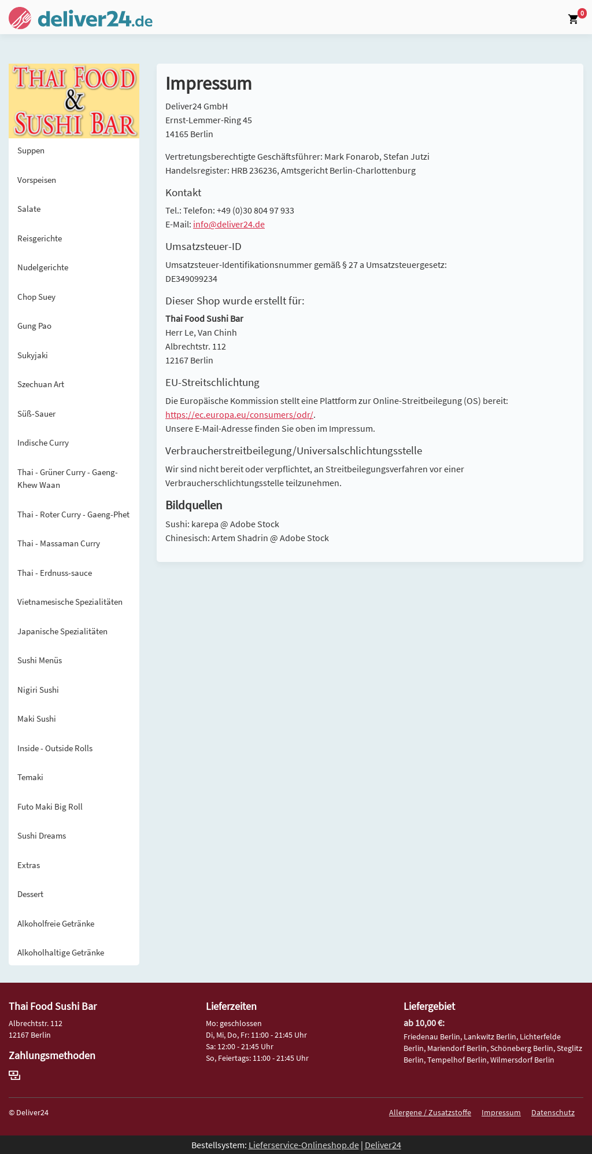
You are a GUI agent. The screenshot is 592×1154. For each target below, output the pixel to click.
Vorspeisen (36, 179)
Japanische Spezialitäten (62, 631)
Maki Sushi (36, 718)
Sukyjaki (32, 355)
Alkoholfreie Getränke (55, 923)
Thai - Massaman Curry (58, 543)
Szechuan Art (40, 383)
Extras (28, 864)
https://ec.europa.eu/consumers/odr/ (239, 414)
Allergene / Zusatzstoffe (430, 1112)
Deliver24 (383, 1145)
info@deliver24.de (229, 224)
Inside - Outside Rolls (54, 748)
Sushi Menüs (39, 660)
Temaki (30, 776)
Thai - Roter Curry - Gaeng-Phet (73, 514)
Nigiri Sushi (38, 689)
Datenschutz (553, 1112)
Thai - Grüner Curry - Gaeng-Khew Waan (67, 478)
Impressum (501, 1112)
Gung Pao (34, 325)
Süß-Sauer (36, 413)
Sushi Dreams (41, 835)
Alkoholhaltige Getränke (60, 952)
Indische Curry (43, 442)
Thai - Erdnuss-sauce (54, 572)
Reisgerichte (39, 238)
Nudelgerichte (42, 267)
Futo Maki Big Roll (50, 806)
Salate (28, 208)
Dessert (30, 893)
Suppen (31, 150)
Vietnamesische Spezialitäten (70, 601)
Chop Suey (36, 296)
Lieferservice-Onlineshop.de (304, 1145)
